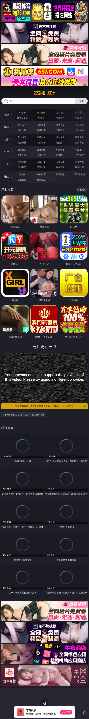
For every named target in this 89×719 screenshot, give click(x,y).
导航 (6, 176)
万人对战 (60, 112)
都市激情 (22, 161)
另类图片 (79, 154)
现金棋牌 (60, 117)
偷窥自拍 (22, 149)
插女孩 (22, 174)
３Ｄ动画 (79, 124)
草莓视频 (60, 174)
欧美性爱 (79, 137)
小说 (6, 164)
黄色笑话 (60, 167)
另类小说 (41, 167)
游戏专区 (79, 112)
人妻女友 (60, 161)
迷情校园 (22, 167)
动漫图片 (79, 149)
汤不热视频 (79, 174)
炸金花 (41, 117)
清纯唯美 (41, 154)
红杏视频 (22, 179)
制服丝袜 (22, 142)
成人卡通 (60, 137)
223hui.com (44, 93)
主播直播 (60, 130)
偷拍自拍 (41, 137)
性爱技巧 (79, 167)
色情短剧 (41, 179)
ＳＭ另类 (79, 130)
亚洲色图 (41, 149)
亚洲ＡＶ (22, 124)
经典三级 (41, 142)
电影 (6, 139)
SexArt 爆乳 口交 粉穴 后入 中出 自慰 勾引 (24, 414)
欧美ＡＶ (60, 124)
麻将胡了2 (22, 117)
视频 (6, 127)
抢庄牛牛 (79, 117)
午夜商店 (41, 174)
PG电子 (22, 112)
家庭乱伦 (41, 161)
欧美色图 (60, 149)
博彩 (6, 114)
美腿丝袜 (22, 154)
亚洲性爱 (22, 137)
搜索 (81, 101)
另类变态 (79, 142)
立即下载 (66, 712)
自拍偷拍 (41, 124)
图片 (6, 152)
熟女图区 (60, 154)
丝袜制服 (41, 130)
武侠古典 (79, 161)
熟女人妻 (22, 130)
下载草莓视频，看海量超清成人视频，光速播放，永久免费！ (50, 406)
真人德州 (41, 112)
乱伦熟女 (60, 142)
